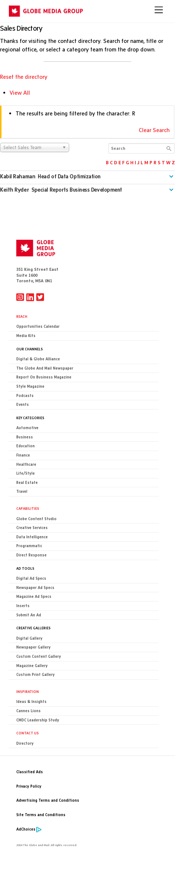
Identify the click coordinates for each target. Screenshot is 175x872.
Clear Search (154, 130)
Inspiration (27, 691)
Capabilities (27, 508)
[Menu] (158, 10)
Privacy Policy (28, 786)
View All (20, 92)
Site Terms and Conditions (40, 814)
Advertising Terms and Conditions (47, 800)
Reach (21, 316)
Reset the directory (23, 76)
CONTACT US (27, 733)
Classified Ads (29, 772)
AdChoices (26, 829)
